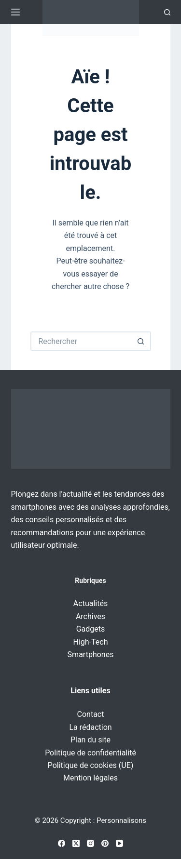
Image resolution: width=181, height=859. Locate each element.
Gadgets (90, 629)
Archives (90, 616)
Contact (90, 714)
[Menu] (15, 12)
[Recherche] (167, 12)
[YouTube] (119, 843)
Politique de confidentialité (90, 752)
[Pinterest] (105, 843)
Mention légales (90, 777)
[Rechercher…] (81, 341)
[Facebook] (61, 843)
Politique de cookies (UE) (91, 765)
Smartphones (91, 654)
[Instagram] (90, 843)
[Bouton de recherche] (141, 341)
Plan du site (90, 739)
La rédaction (90, 727)
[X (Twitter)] (76, 843)
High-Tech (90, 642)
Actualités (90, 603)
